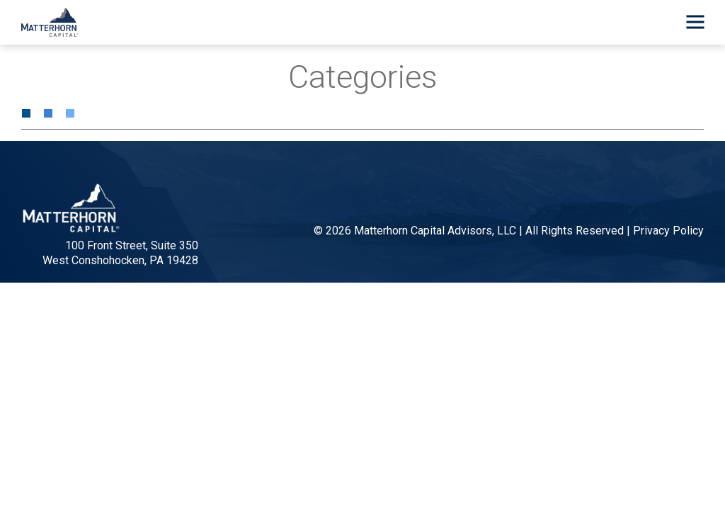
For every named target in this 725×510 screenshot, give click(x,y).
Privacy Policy (668, 230)
